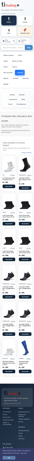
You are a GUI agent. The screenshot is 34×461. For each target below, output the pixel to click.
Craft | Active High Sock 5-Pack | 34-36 (24, 251)
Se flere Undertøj (26, 152)
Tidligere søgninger (24, 419)
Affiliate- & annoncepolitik (7, 423)
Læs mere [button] (23, 453)
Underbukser (13, 99)
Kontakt (5, 414)
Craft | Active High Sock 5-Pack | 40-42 (25, 216)
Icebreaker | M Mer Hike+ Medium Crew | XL (25, 179)
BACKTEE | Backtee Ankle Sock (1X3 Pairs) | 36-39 (9, 363)
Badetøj (6, 84)
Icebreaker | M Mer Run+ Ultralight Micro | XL (9, 288)
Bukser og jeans (9, 55)
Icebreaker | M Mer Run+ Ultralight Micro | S (25, 325)
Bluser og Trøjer (17, 61)
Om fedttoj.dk (7, 412)
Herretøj (15, 78)
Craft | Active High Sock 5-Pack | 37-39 (8, 251)
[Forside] (10, 4)
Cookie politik (8, 447)
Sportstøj (25, 78)
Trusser (10, 104)
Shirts (20, 55)
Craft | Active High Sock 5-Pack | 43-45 (8, 216)
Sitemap (20, 421)
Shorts (6, 67)
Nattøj (23, 99)
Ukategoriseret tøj (23, 430)
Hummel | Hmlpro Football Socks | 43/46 (24, 363)
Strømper (22, 94)
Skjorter (6, 78)
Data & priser (6, 417)
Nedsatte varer (24, 41)
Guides (20, 436)
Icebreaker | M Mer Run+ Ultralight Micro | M (9, 325)
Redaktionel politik (8, 420)
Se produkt (8, 186)
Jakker (6, 61)
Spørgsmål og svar (24, 412)
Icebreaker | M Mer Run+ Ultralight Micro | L (25, 288)
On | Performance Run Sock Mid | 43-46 (9, 178)
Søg (28, 47)
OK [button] (9, 457)
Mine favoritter (9, 41)
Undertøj (20, 72)
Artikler (20, 433)
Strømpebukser (21, 104)
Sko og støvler (8, 72)
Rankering (21, 438)
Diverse (14, 67)
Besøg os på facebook (22, 415)
